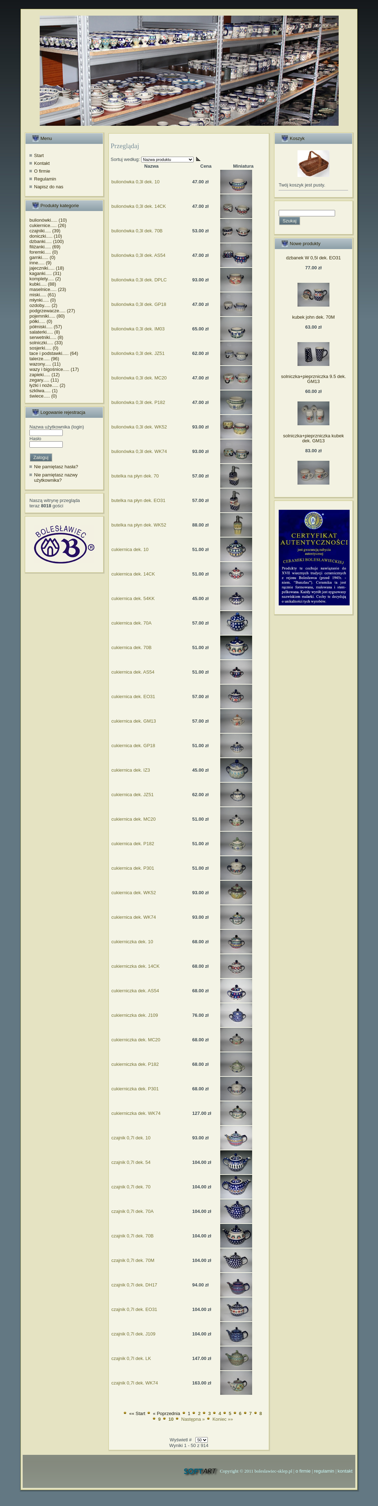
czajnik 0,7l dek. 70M (132, 1260)
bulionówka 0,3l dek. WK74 (139, 451)
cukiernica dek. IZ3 (130, 770)
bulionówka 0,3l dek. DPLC (139, 279)
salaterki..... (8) (44, 332)
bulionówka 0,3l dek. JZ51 (138, 353)
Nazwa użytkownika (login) (56, 427)
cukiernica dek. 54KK (133, 598)
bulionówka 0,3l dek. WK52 (139, 427)
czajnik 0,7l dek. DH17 (134, 1285)
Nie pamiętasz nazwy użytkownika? (56, 477)
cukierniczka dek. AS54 (135, 990)
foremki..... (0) (43, 252)
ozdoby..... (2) (43, 305)
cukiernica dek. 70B (131, 647)
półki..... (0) (40, 321)
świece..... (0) (43, 396)
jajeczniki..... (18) (46, 268)
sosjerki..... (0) (44, 348)
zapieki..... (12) (44, 374)
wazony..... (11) (45, 364)
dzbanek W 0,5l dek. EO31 (313, 257)
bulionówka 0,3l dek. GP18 (138, 304)
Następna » (193, 1419)
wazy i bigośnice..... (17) (54, 369)
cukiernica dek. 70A (131, 623)
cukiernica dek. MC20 (133, 819)
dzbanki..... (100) (46, 241)
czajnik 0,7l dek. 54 (131, 1162)
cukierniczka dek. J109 (134, 1015)
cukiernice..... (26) (47, 225)
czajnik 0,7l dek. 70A (132, 1211)
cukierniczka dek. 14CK (135, 966)
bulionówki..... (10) (48, 220)
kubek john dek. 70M (313, 317)
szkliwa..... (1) (43, 390)
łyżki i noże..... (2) (47, 385)
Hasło (35, 438)
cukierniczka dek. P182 (135, 1064)
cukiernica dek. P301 (132, 868)
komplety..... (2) (45, 278)
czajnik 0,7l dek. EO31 (134, 1309)
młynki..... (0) (42, 300)
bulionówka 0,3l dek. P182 (138, 402)
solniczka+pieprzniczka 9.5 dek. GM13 (313, 379)
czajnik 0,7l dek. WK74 (134, 1383)
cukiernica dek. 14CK (133, 574)
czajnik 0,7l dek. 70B (132, 1235)
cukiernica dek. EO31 (133, 696)
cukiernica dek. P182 (132, 843)
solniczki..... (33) (46, 342)
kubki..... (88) (42, 284)
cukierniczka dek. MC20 (135, 1039)
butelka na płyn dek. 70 (135, 476)
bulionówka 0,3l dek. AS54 (138, 255)
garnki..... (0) (42, 257)
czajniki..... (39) (44, 230)
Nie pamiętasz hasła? (56, 466)
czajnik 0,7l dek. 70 (131, 1186)
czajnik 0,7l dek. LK (131, 1358)
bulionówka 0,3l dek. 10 (135, 181)
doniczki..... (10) (45, 236)
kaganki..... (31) (45, 273)
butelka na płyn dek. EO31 (138, 500)
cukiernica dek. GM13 (133, 721)
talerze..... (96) (44, 358)
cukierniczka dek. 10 (132, 941)
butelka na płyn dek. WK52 (138, 525)
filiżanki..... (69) (44, 246)
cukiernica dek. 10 (130, 549)
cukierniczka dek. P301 (135, 1088)
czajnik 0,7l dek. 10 (131, 1137)
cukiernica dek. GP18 (133, 745)
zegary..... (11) (44, 380)
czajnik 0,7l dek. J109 (133, 1334)
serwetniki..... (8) (46, 337)
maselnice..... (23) (47, 289)
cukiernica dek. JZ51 (132, 794)
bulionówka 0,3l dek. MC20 (139, 377)
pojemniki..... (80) (47, 316)
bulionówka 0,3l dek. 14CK (138, 206)
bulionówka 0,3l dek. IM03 (138, 328)
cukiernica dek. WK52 (133, 892)
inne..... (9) (40, 262)
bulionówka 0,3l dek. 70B (137, 230)
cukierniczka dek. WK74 (136, 1113)
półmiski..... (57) (45, 326)
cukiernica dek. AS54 (132, 672)
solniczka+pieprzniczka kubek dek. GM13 (313, 438)
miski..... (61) (42, 294)
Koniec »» (222, 1419)
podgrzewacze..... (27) (52, 310)
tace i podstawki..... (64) (53, 353)
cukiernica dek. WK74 (133, 917)
